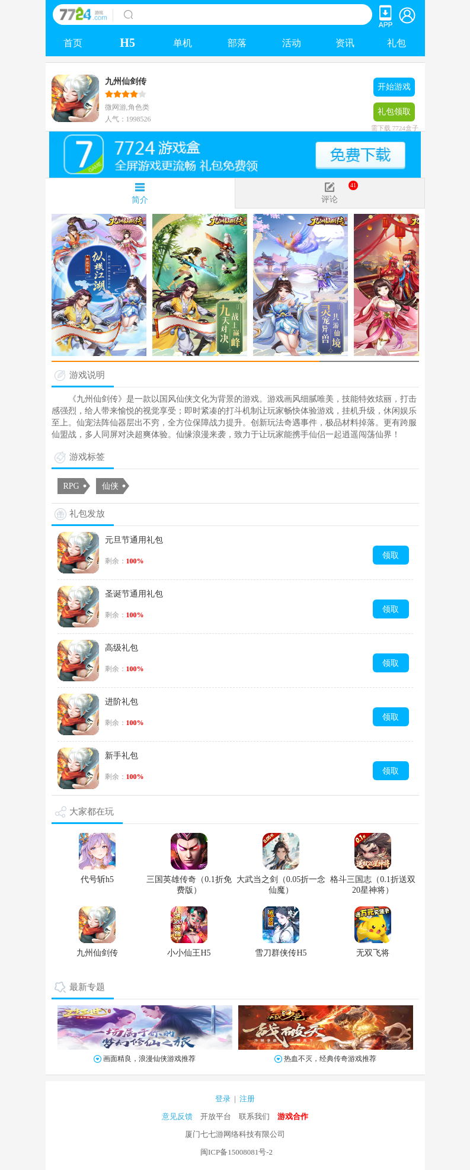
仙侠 (110, 486)
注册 (247, 1098)
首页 (72, 43)
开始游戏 (394, 86)
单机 (182, 43)
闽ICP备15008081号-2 (236, 1151)
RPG (71, 486)
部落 (237, 43)
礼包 (396, 43)
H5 (127, 42)
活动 (291, 43)
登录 (223, 1098)
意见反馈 (177, 1116)
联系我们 (254, 1116)
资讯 (344, 43)
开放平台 (215, 1116)
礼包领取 (394, 114)
